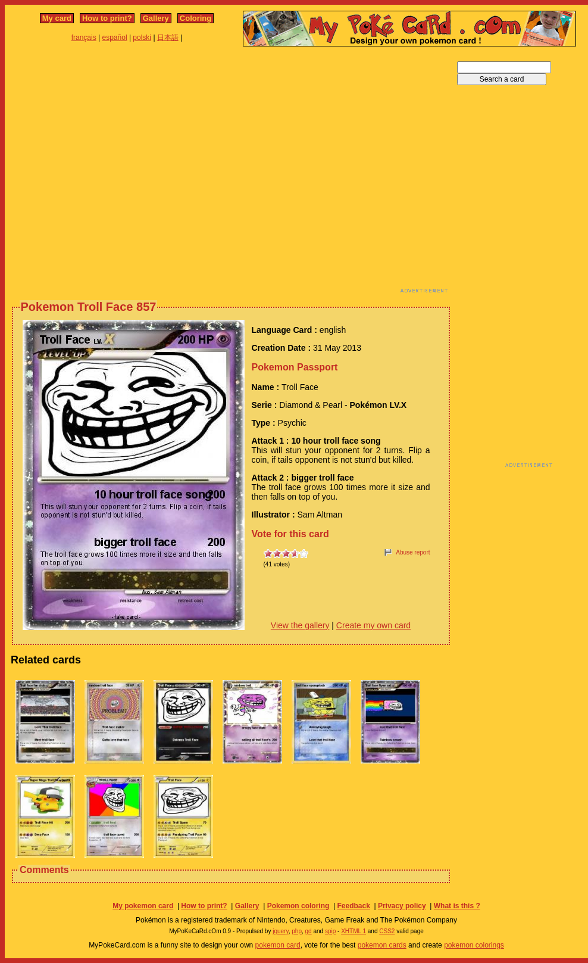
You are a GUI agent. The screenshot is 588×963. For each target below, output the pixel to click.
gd (308, 931)
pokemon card (278, 945)
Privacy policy (402, 906)
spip (330, 931)
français (83, 37)
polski (142, 37)
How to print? (107, 18)
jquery (281, 931)
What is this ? (457, 906)
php (297, 931)
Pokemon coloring (298, 906)
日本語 (168, 37)
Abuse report (413, 552)
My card (56, 18)
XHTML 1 (353, 931)
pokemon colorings (474, 945)
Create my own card (373, 625)
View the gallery (300, 625)
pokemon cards (382, 945)
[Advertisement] (111, 173)
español (114, 37)
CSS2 (387, 931)
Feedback (353, 906)
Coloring (195, 18)
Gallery (156, 18)
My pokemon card (142, 906)
